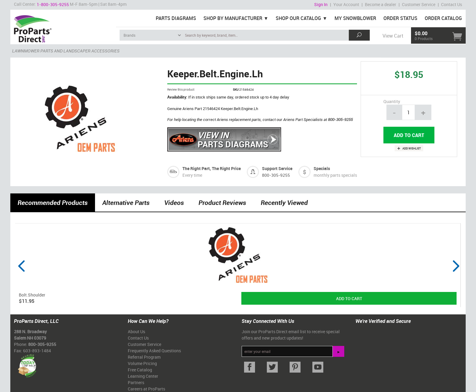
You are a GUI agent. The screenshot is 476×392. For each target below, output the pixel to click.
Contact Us (451, 4)
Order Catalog (443, 18)
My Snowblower (355, 18)
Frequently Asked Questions (154, 350)
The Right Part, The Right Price (211, 168)
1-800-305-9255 (53, 4)
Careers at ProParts (146, 389)
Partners (136, 382)
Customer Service (418, 4)
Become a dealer (380, 4)
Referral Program (144, 357)
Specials (322, 168)
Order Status (400, 18)
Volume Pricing (142, 363)
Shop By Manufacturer (232, 18)
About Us (136, 331)
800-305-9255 (340, 119)
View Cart (392, 35)
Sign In (321, 4)
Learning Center (143, 376)
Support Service (277, 168)
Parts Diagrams (176, 18)
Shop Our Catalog (298, 18)
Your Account (346, 4)
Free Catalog (140, 370)
